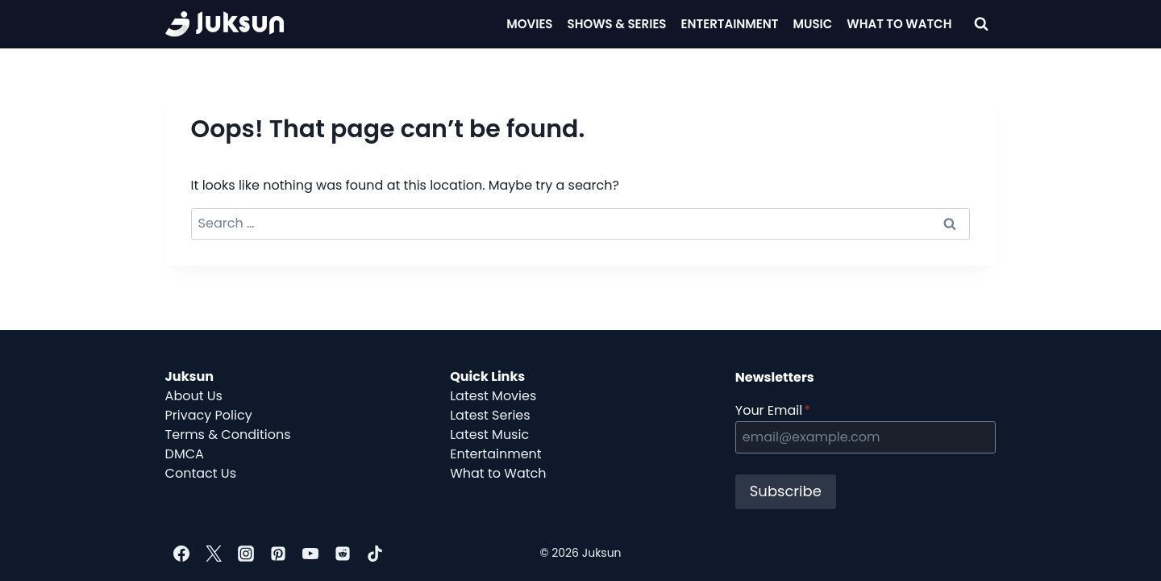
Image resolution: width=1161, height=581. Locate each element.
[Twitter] (214, 553)
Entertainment (730, 23)
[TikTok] (375, 553)
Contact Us (200, 473)
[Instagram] (246, 553)
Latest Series (490, 415)
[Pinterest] (278, 553)
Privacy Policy (208, 415)
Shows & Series (617, 23)
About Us (194, 396)
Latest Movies (493, 396)
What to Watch (498, 473)
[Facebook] (181, 553)
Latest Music (489, 434)
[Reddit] (343, 553)
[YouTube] (310, 553)
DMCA (184, 454)
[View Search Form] (981, 24)
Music (813, 23)
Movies (529, 23)
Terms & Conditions (228, 434)
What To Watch (899, 23)
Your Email (772, 410)
